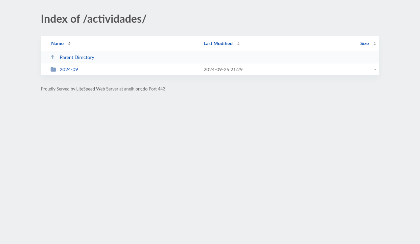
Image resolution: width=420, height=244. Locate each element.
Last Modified (218, 43)
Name (57, 43)
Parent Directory (72, 57)
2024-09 (64, 69)
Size (364, 43)
